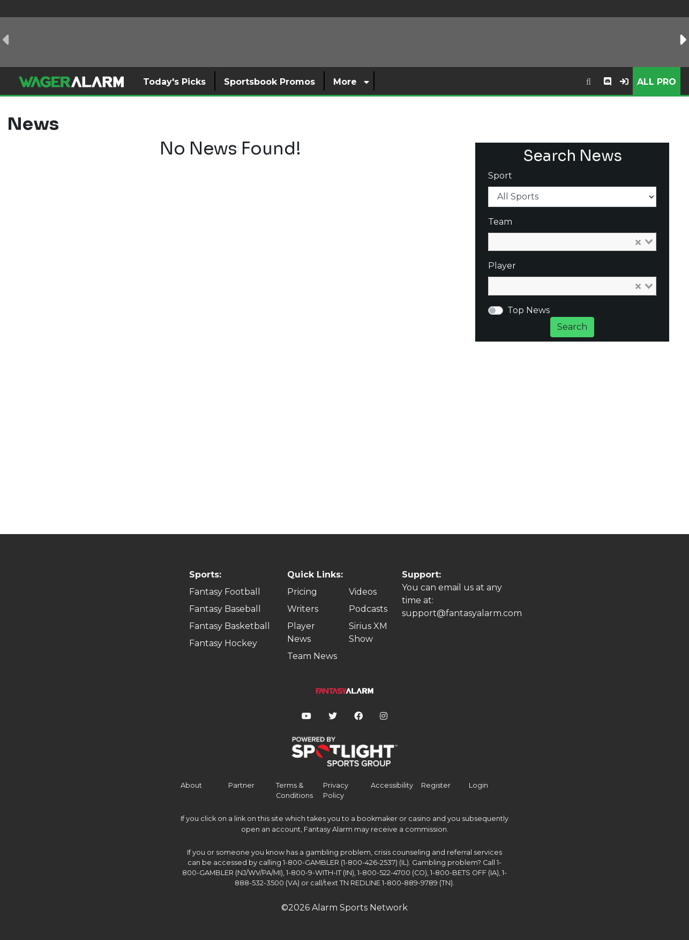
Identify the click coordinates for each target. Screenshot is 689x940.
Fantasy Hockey (223, 643)
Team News (312, 656)
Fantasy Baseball (225, 609)
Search (572, 327)
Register (436, 785)
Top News (528, 310)
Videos (363, 592)
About (191, 785)
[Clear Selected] (638, 241)
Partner (241, 785)
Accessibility (392, 785)
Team (500, 222)
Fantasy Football (224, 592)
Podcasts (368, 609)
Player (502, 266)
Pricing (302, 592)
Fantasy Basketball (229, 626)
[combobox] (589, 81)
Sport (500, 176)
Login (478, 785)
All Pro (656, 82)
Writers (302, 609)
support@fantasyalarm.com (462, 613)
